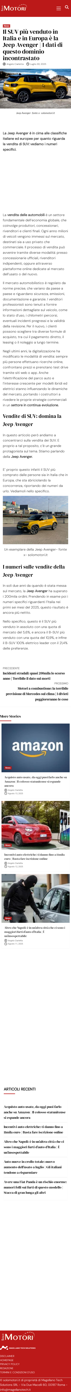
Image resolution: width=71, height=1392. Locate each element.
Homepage (7, 1360)
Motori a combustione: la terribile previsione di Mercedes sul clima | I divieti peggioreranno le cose (35, 691)
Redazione (6, 1368)
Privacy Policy (10, 1364)
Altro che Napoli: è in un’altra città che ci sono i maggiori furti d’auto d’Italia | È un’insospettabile (34, 932)
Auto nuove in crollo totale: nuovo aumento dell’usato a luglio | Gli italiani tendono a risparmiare (33, 1167)
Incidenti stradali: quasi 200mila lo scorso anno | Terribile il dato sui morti (35, 673)
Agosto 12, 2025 (15, 866)
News (6, 26)
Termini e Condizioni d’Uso (17, 1372)
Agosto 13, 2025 (15, 793)
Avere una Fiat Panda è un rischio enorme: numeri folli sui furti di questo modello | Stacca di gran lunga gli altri (35, 1187)
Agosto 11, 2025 (15, 944)
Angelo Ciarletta (15, 64)
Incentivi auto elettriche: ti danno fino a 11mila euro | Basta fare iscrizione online (34, 856)
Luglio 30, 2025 (38, 64)
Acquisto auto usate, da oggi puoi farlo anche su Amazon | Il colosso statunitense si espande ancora (35, 781)
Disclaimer (7, 1356)
